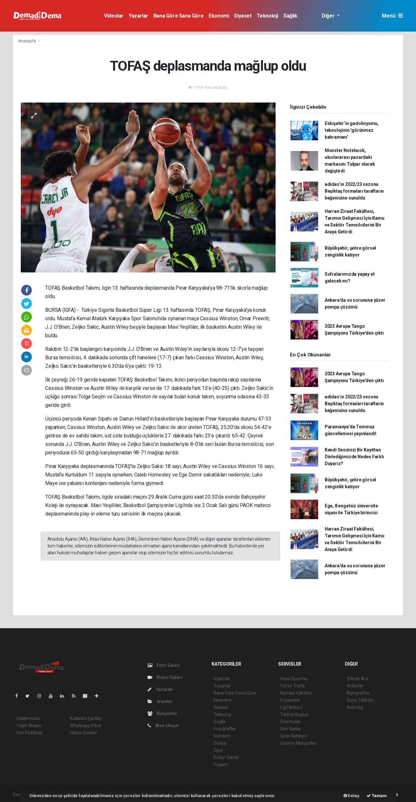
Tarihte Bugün (294, 714)
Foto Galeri (164, 665)
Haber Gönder (84, 732)
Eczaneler (290, 700)
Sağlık (290, 16)
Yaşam (221, 764)
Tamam (377, 795)
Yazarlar (138, 16)
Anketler (355, 685)
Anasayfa (27, 40)
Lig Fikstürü (291, 707)
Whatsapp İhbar (85, 725)
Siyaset (242, 16)
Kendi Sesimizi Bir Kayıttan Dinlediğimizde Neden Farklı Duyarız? (354, 456)
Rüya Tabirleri (360, 700)
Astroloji (355, 707)
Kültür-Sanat (226, 757)
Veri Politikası (29, 732)
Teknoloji (267, 16)
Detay (351, 795)
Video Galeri (165, 677)
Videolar (114, 16)
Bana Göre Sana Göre (178, 16)
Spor (218, 750)
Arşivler (160, 701)
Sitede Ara (357, 678)
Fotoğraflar (225, 728)
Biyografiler (358, 693)
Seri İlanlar (290, 728)
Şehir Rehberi (293, 736)
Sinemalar (290, 721)
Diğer (329, 16)
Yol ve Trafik (292, 685)
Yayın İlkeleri (28, 725)
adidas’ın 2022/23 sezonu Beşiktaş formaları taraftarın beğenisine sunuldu (354, 191)
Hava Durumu (293, 678)
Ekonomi (219, 16)
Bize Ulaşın (163, 725)
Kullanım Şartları (86, 718)
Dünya (220, 743)
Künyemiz (162, 713)
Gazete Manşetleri (298, 743)
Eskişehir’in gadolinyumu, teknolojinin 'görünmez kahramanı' (352, 130)
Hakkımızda (28, 718)
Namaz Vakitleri (296, 693)
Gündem (222, 736)
